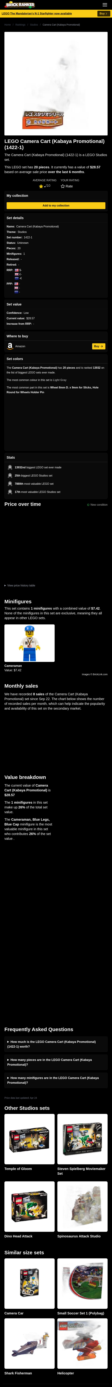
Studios (34, 24)
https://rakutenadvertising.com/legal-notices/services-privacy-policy (36, 1366)
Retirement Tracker (14, 1300)
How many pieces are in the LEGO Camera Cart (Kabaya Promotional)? (49, 890)
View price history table (21, 585)
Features (8, 1278)
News (6, 1256)
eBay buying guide (14, 1305)
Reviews (8, 1267)
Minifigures (9, 1332)
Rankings (20, 24)
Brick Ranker (13, 1221)
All (4, 1321)
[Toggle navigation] (105, 4)
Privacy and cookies (15, 1283)
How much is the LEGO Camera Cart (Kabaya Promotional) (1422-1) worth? (51, 872)
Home (7, 24)
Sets (5, 1327)
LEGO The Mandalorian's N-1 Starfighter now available (37, 13)
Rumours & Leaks (13, 1272)
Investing (8, 1261)
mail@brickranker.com (16, 1234)
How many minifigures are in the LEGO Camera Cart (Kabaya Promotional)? (53, 909)
